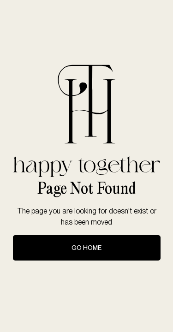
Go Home (86, 247)
